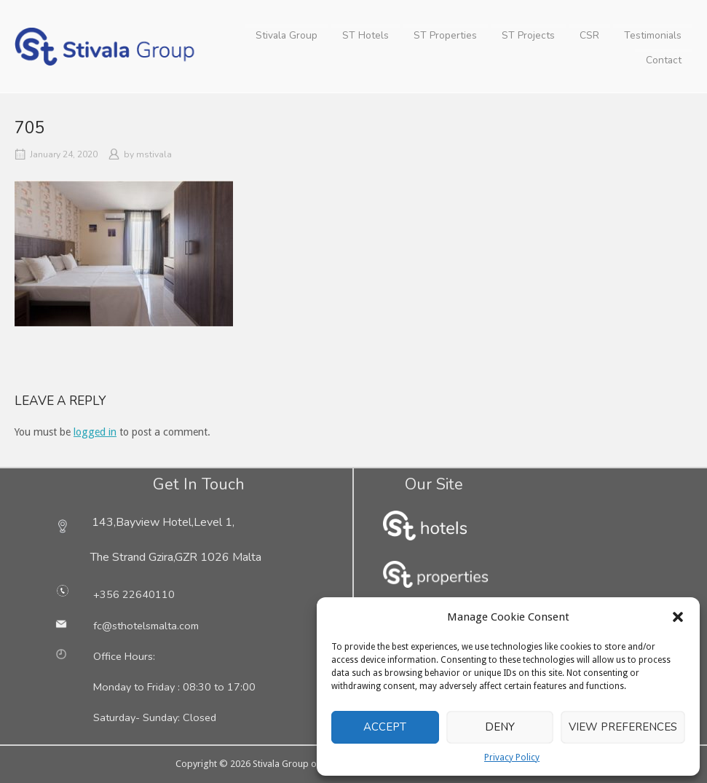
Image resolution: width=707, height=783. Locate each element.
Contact (664, 60)
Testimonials (653, 35)
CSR (589, 35)
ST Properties (445, 35)
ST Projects (528, 35)
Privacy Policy (512, 757)
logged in (95, 432)
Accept (384, 727)
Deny (500, 727)
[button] (678, 617)
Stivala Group (286, 35)
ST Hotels (365, 35)
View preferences (623, 727)
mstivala (154, 154)
